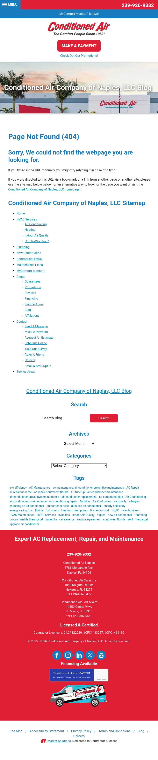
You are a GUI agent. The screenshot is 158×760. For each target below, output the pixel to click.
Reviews (31, 295)
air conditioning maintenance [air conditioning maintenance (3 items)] (28, 507)
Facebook (57, 661)
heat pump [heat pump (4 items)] (81, 516)
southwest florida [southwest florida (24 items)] (114, 525)
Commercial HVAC (30, 260)
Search (103, 424)
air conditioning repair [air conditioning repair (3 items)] (63, 507)
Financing (32, 301)
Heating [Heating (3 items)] (66, 516)
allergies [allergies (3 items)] (134, 507)
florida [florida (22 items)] (39, 516)
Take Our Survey (36, 353)
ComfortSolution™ (38, 242)
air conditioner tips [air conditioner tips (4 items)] (111, 502)
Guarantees (33, 283)
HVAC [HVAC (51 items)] (115, 516)
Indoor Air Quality (37, 236)
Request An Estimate (40, 342)
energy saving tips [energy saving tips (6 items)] (21, 516)
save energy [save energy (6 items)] (66, 525)
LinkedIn (79, 661)
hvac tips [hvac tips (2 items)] (64, 520)
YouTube (101, 661)
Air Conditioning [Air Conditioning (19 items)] (135, 502)
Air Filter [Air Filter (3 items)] (84, 507)
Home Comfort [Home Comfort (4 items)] (99, 516)
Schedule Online (36, 347)
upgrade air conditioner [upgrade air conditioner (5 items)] (24, 530)
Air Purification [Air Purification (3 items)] (102, 507)
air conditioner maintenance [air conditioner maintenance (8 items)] (105, 498)
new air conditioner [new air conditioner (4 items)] (120, 520)
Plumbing (23, 248)
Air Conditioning (36, 224)
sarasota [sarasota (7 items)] (51, 525)
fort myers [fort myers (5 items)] (52, 516)
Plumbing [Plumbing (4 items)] (141, 520)
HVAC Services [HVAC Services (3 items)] (46, 520)
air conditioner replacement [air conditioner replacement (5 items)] (79, 502)
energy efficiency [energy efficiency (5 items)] (114, 511)
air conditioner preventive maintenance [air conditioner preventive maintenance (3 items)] (34, 502)
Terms (104, 685)
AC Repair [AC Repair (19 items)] (133, 493)
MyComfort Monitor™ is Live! (79, 14)
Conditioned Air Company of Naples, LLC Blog (78, 396)
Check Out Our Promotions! (79, 56)
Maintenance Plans (30, 266)
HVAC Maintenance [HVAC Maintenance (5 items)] (21, 520)
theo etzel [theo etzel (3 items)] (141, 525)
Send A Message (37, 330)
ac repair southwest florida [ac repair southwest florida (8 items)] (51, 498)
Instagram (68, 661)
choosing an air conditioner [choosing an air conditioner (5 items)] (26, 511)
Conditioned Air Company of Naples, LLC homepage (46, 189)
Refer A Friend (35, 359)
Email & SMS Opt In (39, 371)
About (20, 278)
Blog (28, 313)
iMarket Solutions (59, 747)
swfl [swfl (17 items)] (130, 525)
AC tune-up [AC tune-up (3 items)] (78, 498)
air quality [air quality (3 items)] (120, 507)
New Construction (29, 254)
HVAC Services (27, 219)
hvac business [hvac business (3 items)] (131, 516)
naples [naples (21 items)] (101, 520)
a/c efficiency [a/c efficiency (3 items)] (18, 493)
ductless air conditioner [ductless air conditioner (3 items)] (86, 511)
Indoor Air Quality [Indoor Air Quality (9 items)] (83, 520)
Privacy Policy (67, 683)
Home (20, 214)
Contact (22, 325)
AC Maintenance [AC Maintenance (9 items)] (39, 493)
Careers (30, 365)
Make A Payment (37, 336)
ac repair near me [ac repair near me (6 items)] (20, 498)
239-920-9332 (138, 5)
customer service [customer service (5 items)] (58, 511)
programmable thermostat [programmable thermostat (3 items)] (26, 525)
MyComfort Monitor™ (31, 272)
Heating (30, 230)
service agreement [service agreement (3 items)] (89, 525)
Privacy (98, 685)
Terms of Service (81, 683)
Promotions (33, 289)
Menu (12, 5)
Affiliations (32, 319)
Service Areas (35, 307)
